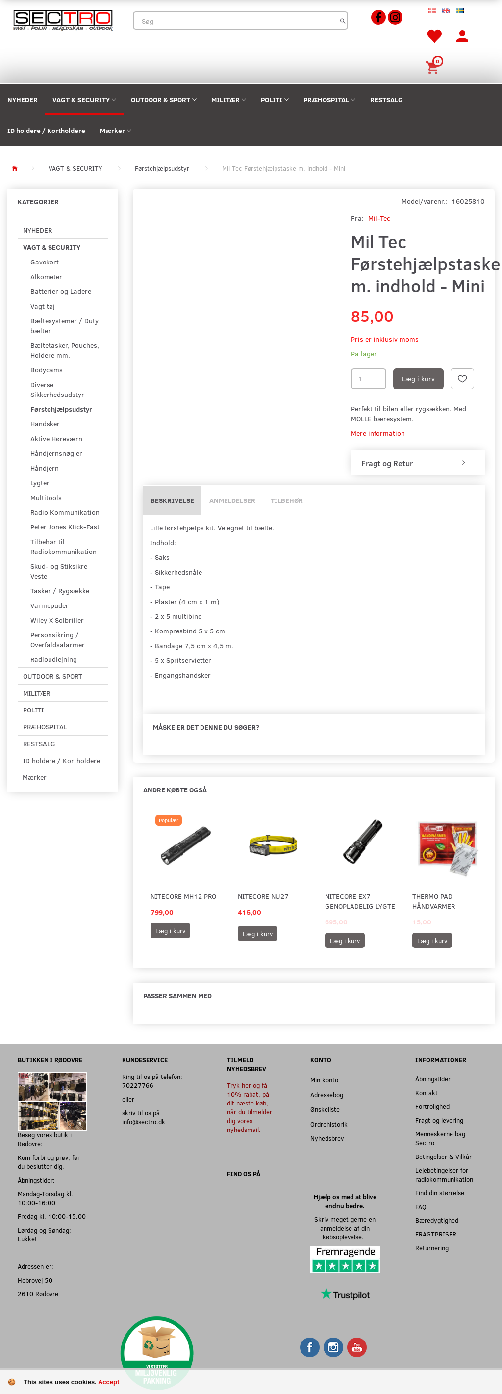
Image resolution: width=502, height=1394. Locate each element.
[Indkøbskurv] (434, 66)
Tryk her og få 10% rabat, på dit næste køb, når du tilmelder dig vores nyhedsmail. (249, 1107)
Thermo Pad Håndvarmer (433, 901)
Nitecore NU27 (263, 896)
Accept (108, 1382)
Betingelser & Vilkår (443, 1156)
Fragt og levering (439, 1120)
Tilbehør (287, 500)
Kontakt (426, 1092)
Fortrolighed (432, 1106)
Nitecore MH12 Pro (183, 896)
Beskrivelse (172, 500)
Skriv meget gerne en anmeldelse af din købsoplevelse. (345, 1228)
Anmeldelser (232, 500)
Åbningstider (433, 1079)
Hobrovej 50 (35, 1280)
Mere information (378, 433)
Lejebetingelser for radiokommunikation (444, 1174)
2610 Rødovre (38, 1293)
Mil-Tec (379, 218)
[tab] (417, 463)
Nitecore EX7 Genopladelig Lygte (360, 901)
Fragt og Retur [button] (387, 463)
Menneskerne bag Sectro (440, 1138)
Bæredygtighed (436, 1220)
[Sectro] (62, 19)
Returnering (432, 1247)
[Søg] (343, 21)
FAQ (421, 1206)
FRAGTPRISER (435, 1234)
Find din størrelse (439, 1192)
